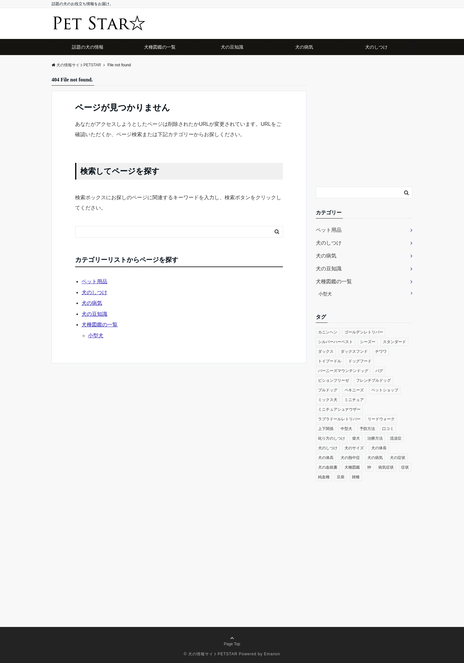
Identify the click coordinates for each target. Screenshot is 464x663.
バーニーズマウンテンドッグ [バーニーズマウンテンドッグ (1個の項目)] (343, 371)
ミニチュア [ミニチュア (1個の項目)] (354, 399)
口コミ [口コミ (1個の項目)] (388, 428)
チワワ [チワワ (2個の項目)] (381, 351)
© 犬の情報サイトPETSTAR (210, 654)
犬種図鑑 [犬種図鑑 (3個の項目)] (352, 467)
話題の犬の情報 (87, 47)
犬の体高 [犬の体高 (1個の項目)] (326, 457)
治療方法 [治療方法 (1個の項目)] (375, 438)
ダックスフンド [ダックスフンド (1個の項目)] (354, 351)
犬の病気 (304, 47)
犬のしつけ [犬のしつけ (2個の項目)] (327, 448)
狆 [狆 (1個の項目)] (369, 467)
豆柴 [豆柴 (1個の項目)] (340, 477)
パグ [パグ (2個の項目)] (379, 371)
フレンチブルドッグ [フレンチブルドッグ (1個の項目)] (373, 380)
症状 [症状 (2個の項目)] (405, 467)
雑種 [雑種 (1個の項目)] (356, 477)
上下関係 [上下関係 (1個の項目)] (326, 428)
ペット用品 (94, 281)
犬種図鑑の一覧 (160, 47)
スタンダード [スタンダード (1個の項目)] (394, 342)
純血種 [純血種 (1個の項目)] (324, 477)
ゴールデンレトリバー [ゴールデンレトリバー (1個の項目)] (363, 332)
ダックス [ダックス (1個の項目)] (326, 351)
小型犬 (95, 335)
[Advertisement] (364, 131)
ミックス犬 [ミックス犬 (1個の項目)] (327, 399)
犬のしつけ (376, 47)
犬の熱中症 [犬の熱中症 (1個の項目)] (350, 457)
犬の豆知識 (232, 47)
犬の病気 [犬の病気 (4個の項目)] (375, 457)
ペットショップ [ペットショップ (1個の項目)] (384, 390)
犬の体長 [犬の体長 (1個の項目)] (379, 448)
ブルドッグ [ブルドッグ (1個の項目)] (327, 390)
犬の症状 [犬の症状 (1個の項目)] (397, 457)
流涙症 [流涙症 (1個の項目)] (395, 438)
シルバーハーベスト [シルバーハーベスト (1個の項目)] (335, 342)
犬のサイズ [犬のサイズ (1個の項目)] (354, 448)
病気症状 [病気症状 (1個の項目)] (386, 467)
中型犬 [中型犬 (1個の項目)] (346, 428)
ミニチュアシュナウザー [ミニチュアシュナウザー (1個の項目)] (339, 409)
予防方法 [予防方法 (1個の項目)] (367, 428)
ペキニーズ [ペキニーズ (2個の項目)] (354, 390)
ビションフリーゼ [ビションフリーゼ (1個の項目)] (333, 380)
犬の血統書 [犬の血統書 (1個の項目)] (327, 467)
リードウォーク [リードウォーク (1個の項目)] (381, 419)
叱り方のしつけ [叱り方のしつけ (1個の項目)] (331, 438)
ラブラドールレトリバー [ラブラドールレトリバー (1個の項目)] (339, 419)
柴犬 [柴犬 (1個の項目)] (356, 438)
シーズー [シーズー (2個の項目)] (367, 342)
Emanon (272, 654)
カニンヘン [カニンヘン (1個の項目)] (327, 332)
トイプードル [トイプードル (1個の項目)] (329, 361)
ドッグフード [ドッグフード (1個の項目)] (360, 361)
